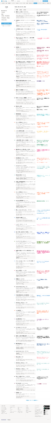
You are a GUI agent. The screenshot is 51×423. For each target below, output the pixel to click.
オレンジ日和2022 (19, 192)
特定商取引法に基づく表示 (38, 413)
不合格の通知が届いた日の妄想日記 (22, 295)
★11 (16, 126)
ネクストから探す (3, 407)
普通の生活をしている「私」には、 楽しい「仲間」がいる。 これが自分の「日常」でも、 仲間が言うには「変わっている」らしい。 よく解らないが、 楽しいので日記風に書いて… (25, 234)
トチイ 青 (25, 224)
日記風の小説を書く (6, 23)
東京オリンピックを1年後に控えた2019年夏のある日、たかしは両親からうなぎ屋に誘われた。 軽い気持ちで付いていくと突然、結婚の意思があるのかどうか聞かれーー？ (25, 151)
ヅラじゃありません (29, 130)
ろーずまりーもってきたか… (43, 126)
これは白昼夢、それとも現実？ (43, 38)
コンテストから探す (3, 408)
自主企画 (27, 407)
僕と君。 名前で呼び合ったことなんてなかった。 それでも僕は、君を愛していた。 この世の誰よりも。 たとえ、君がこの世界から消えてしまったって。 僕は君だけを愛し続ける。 (25, 212)
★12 (16, 93)
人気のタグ (27, 408)
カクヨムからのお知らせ (38, 409)
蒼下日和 (29, 209)
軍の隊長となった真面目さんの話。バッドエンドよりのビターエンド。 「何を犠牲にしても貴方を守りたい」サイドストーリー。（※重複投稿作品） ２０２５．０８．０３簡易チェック (25, 264)
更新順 (21, 9)
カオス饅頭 (24, 270)
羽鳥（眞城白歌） (20, 38)
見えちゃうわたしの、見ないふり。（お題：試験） (25, 37)
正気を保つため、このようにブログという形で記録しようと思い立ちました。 (43, 72)
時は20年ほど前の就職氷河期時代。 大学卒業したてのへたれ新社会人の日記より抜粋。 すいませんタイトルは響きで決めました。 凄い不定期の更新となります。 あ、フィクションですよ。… (25, 133)
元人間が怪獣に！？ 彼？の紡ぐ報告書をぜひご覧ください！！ (43, 94)
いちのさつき (24, 113)
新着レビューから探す (4, 413)
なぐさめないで (19, 327)
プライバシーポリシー (38, 415)
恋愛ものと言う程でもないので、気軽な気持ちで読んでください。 (43, 159)
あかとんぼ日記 (19, 270)
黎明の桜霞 (24, 327)
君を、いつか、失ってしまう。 (21, 209)
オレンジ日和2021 (19, 122)
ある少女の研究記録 (19, 200)
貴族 (8, 17)
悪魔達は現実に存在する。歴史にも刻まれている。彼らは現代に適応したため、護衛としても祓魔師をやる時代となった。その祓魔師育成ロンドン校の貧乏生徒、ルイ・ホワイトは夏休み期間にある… (26, 116)
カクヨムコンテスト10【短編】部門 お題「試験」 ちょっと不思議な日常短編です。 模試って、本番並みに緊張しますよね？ (25, 40)
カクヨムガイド (37, 407)
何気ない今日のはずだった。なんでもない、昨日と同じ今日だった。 (43, 352)
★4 (16, 220)
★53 (16, 33)
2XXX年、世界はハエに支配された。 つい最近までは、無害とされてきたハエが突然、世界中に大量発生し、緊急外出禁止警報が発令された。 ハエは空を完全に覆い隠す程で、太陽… (25, 385)
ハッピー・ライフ (19, 224)
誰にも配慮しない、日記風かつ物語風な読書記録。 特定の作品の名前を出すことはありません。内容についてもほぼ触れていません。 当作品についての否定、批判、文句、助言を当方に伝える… (25, 168)
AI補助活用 (7, 15)
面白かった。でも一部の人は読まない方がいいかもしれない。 (43, 76)
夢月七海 (20, 71)
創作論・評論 (12, 412)
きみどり (31, 54)
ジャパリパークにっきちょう (21, 241)
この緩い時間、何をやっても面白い (22, 140)
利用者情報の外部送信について (39, 416)
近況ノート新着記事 (28, 411)
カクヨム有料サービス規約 (38, 412)
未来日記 (17, 47)
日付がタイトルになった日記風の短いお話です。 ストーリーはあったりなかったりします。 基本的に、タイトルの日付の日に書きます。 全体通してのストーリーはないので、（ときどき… (25, 124)
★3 (16, 196)
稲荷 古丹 (26, 89)
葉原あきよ (25, 122)
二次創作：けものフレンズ (21, 15)
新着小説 (27, 410)
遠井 (21, 392)
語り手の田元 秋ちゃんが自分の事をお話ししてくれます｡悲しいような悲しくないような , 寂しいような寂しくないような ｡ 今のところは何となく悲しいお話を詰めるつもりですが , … (25, 371)
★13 (16, 118)
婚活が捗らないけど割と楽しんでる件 (23, 149)
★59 (16, 51)
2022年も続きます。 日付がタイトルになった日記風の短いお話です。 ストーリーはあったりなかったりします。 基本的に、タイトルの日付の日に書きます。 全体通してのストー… (25, 194)
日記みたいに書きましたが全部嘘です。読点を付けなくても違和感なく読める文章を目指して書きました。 (26, 108)
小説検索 (27, 412)
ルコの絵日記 (18, 310)
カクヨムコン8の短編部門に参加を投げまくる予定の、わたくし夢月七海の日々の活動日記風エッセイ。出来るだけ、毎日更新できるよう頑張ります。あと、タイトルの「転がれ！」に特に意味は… (26, 100)
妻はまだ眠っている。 (41, 20)
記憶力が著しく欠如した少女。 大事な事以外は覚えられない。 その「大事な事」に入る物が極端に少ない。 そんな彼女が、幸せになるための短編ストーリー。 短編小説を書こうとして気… (25, 160)
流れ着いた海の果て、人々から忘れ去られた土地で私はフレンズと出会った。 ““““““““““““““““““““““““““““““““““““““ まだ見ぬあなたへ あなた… (26, 13)
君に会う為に (18, 356)
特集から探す (3, 410)
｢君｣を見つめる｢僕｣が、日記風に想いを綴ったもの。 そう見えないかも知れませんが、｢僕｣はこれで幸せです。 (25, 394)
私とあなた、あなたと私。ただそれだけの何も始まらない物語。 (43, 312)
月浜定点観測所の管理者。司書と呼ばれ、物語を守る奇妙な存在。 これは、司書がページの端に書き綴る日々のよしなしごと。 (25, 280)
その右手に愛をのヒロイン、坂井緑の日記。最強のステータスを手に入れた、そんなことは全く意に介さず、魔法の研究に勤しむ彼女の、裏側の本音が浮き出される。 (26, 203)
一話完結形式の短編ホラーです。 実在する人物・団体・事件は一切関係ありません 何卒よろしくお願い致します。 (25, 378)
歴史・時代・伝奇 (20, 411)
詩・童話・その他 (20, 126)
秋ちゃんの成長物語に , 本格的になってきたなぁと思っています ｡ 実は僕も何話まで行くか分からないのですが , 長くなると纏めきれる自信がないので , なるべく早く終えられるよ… (25, 305)
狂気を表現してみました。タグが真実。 (21, 176)
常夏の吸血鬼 (18, 113)
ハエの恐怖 (39, 383)
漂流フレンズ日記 (19, 11)
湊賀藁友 (25, 165)
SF (18, 51)
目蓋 (17, 71)
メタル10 (31, 295)
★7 (16, 177)
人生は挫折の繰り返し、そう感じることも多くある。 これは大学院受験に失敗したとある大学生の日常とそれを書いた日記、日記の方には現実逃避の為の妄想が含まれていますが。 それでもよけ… (26, 297)
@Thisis (23, 318)
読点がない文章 (19, 106)
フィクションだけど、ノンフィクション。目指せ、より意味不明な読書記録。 (43, 167)
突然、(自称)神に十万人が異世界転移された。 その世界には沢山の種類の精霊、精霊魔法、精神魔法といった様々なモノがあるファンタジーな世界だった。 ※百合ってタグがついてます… (26, 185)
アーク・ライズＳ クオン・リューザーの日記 (24, 260)
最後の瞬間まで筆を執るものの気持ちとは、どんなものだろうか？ (43, 63)
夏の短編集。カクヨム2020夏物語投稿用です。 (22, 218)
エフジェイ (29, 241)
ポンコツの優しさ (40, 162)
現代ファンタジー (20, 33)
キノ (22, 310)
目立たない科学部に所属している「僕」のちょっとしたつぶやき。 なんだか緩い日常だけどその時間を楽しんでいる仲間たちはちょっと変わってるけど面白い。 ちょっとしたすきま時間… (26, 142)
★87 (16, 42)
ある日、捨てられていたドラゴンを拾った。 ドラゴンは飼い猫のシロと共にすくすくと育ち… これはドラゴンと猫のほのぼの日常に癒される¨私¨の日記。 (26, 32)
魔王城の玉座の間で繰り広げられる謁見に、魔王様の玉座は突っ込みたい (43, 252)
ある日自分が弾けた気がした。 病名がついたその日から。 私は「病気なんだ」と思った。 (25, 345)
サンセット (33, 149)
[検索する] (27, 1)
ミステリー (19, 410)
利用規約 (36, 411)
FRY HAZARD (18, 383)
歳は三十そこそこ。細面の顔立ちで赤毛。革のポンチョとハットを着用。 (43, 272)
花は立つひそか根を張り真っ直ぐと (22, 54)
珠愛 (22, 356)
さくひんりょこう (19, 165)
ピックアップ (27, 409)
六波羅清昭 (28, 376)
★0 (16, 282)
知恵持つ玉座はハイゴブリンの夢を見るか (23, 250)
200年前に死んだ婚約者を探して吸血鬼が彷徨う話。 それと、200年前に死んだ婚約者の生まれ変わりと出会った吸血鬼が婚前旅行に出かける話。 (25, 288)
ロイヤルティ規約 (40, 411)
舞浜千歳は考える (19, 343)
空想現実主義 (25, 11)
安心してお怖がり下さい (20, 376)
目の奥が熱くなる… (41, 213)
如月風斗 (31, 140)
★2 (16, 245)
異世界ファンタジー (20, 187)
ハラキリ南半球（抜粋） (20, 130)
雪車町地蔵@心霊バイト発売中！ (25, 62)
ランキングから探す (3, 409)
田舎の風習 (4, 17)
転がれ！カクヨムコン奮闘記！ (21, 97)
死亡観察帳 (39, 81)
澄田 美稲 (26, 351)
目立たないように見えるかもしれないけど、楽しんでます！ (43, 141)
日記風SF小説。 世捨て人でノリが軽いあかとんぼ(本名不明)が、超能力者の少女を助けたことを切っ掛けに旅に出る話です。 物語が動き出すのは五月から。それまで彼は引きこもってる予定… (25, 272)
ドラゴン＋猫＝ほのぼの (42, 29)
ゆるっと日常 (4, 19)
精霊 (3, 15)
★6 (16, 187)
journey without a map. (20, 286)
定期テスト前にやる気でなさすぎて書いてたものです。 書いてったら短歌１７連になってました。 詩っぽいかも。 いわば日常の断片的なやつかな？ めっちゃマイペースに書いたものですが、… (25, 329)
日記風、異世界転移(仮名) (20, 181)
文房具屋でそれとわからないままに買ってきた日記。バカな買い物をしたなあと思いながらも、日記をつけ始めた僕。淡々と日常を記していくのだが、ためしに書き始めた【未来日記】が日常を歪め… (26, 49)
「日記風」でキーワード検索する (31, 400)
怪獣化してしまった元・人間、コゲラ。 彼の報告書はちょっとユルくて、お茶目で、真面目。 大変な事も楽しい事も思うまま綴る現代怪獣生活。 (25, 91)
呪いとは (38, 66)
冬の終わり (18, 20)
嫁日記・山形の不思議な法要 (21, 335)
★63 (16, 58)
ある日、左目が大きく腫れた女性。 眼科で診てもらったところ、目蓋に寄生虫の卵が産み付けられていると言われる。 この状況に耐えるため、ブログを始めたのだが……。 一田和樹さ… (26, 73)
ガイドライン (36, 414)
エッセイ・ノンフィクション (13, 411)
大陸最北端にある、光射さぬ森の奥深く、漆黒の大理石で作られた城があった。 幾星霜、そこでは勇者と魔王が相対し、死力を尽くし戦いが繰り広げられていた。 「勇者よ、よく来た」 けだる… (25, 254)
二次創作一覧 (3, 412)
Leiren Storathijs (25, 383)
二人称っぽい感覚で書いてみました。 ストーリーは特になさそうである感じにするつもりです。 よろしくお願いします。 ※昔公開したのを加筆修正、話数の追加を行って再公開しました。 (25, 312)
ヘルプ (36, 408)
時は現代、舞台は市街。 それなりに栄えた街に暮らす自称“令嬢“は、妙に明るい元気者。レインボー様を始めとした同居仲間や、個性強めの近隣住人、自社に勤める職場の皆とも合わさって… (26, 321)
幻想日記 (17, 392)
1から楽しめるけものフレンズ (43, 15)
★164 (17, 15)
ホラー (19, 67)
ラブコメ (11, 409)
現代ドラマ (19, 58)
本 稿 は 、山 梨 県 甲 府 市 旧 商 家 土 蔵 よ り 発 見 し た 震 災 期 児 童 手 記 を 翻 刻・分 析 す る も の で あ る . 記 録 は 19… (25, 82)
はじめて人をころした (20, 351)
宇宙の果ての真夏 (19, 217)
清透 (26, 286)
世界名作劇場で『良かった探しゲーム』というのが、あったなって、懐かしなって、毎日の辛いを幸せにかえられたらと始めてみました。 (26, 226)
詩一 (21, 47)
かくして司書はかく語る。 (42, 279)
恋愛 (18, 162)
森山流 (24, 217)
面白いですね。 (40, 109)
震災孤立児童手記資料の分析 (21, 80)
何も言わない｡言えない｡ (20, 302)
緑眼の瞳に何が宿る (41, 201)
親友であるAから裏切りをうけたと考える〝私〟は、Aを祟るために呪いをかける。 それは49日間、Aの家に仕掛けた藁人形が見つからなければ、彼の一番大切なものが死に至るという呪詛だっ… (25, 65)
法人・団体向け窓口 (37, 410)
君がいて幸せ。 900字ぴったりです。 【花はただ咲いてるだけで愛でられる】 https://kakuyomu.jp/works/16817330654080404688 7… (25, 56)
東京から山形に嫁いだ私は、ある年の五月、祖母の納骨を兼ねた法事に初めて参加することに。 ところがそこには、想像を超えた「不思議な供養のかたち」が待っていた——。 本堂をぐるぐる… (26, 338)
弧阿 (26, 302)
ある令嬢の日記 (19, 318)
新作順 (25, 9)
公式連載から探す (3, 411)
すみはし (25, 343)
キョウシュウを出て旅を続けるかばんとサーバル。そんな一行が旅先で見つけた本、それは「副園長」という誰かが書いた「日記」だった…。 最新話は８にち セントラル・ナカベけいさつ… (26, 243)
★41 (16, 75)
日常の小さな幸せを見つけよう (43, 224)
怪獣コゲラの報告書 (19, 89)
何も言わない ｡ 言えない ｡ (21, 368)
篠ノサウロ (26, 200)
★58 (16, 67)
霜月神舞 (29, 80)
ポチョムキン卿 (30, 335)
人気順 (17, 9)
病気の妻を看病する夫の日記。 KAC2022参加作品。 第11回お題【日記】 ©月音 (25, 23)
